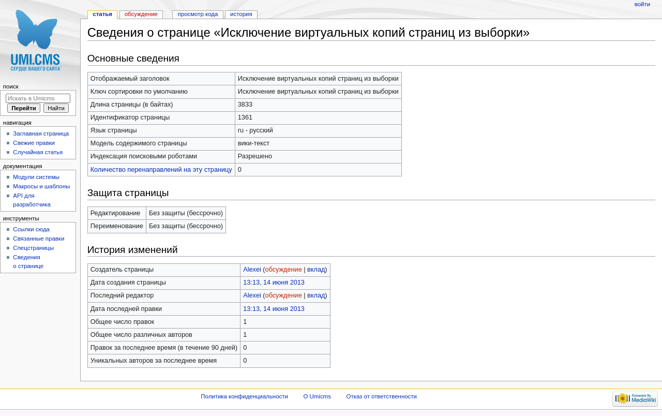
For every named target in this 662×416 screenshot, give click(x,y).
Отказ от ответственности (382, 396)
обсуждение (283, 269)
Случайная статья (38, 152)
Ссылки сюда (31, 229)
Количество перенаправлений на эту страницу (161, 169)
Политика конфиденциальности (244, 396)
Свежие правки (34, 143)
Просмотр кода (198, 14)
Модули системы (36, 177)
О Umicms (317, 396)
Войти (642, 4)
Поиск (11, 86)
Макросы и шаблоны (41, 186)
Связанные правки (38, 238)
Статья (102, 14)
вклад (316, 269)
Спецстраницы (33, 248)
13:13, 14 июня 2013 (274, 282)
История (241, 14)
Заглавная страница (41, 133)
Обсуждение (141, 14)
